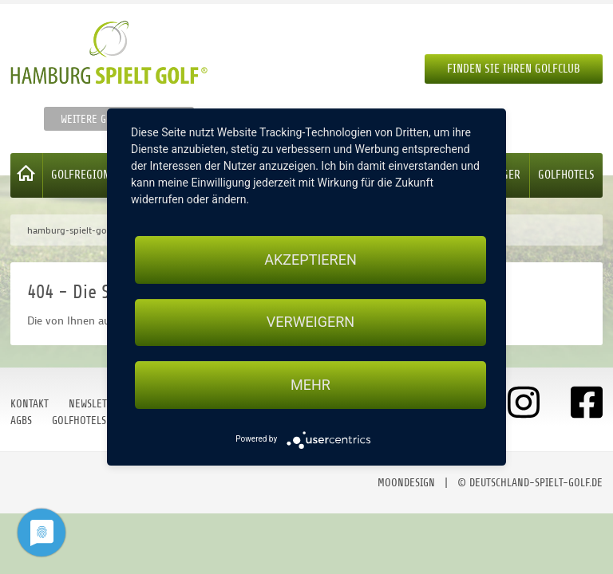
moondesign (406, 483)
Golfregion (80, 175)
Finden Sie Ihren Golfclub (513, 69)
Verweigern (310, 322)
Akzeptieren (310, 259)
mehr (310, 384)
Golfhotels (566, 175)
